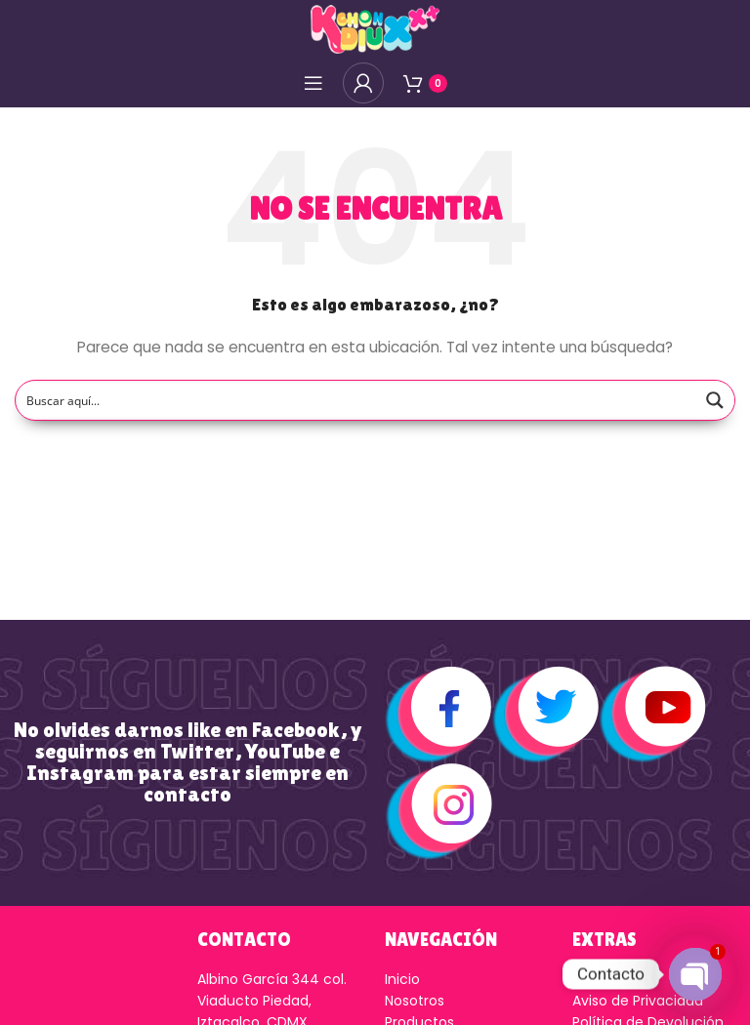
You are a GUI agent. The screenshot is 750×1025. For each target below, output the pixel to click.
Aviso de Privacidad (637, 1000)
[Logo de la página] (375, 28)
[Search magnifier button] (714, 400)
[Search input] (356, 400)
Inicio (402, 979)
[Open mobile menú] (313, 82)
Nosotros (414, 1000)
